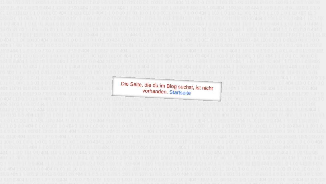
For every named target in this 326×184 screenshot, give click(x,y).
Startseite (180, 92)
